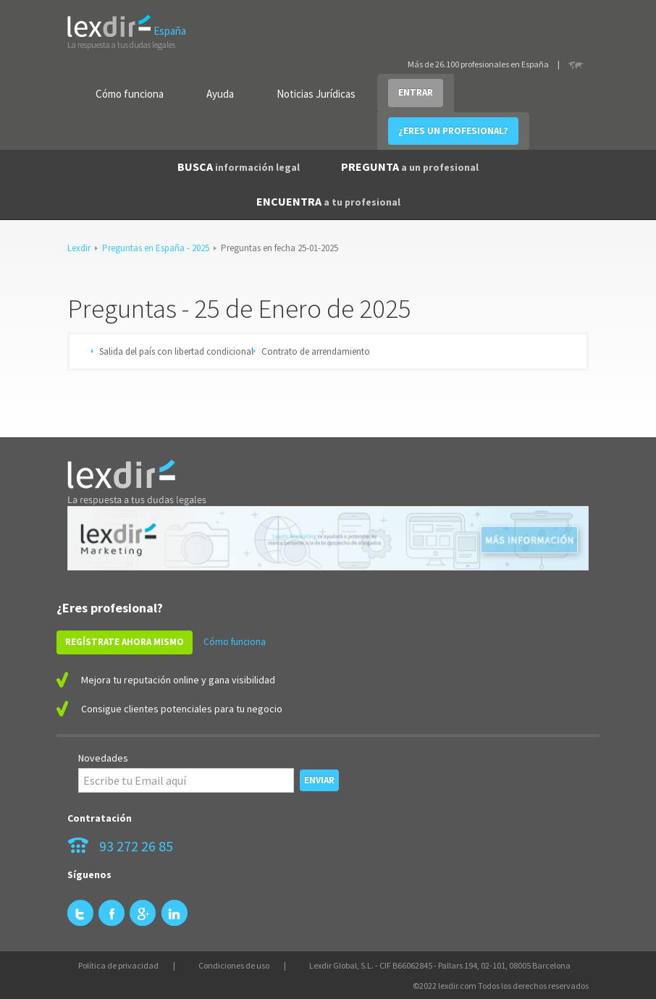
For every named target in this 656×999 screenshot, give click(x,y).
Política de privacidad (118, 965)
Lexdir (79, 248)
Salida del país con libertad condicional (176, 351)
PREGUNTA (410, 166)
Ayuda (220, 94)
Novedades (103, 757)
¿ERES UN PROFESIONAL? (453, 131)
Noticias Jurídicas (316, 94)
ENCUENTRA (328, 201)
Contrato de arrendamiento (315, 351)
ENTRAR (415, 92)
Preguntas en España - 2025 (155, 248)
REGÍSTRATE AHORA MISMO (124, 642)
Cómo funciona (130, 94)
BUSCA (238, 166)
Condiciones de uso (233, 965)
